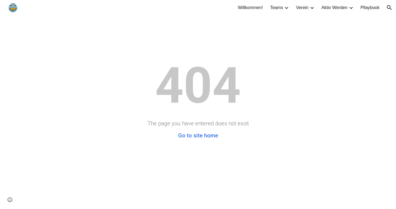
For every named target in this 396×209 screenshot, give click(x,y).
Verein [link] (302, 7)
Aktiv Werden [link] (334, 7)
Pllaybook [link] (370, 7)
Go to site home (198, 135)
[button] (389, 7)
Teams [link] (276, 7)
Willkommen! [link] (250, 7)
